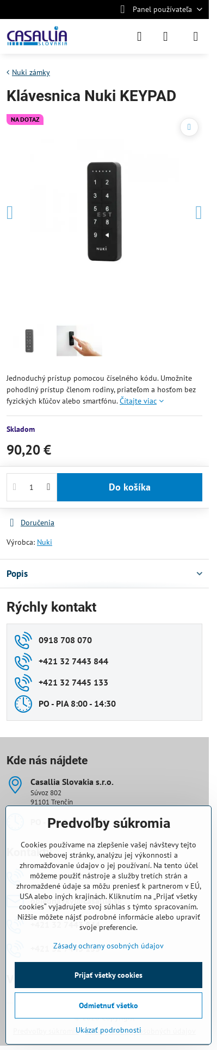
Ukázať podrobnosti (108, 1030)
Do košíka (130, 487)
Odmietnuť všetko (108, 1005)
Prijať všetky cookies (108, 975)
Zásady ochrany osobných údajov (108, 946)
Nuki (44, 542)
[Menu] (196, 36)
